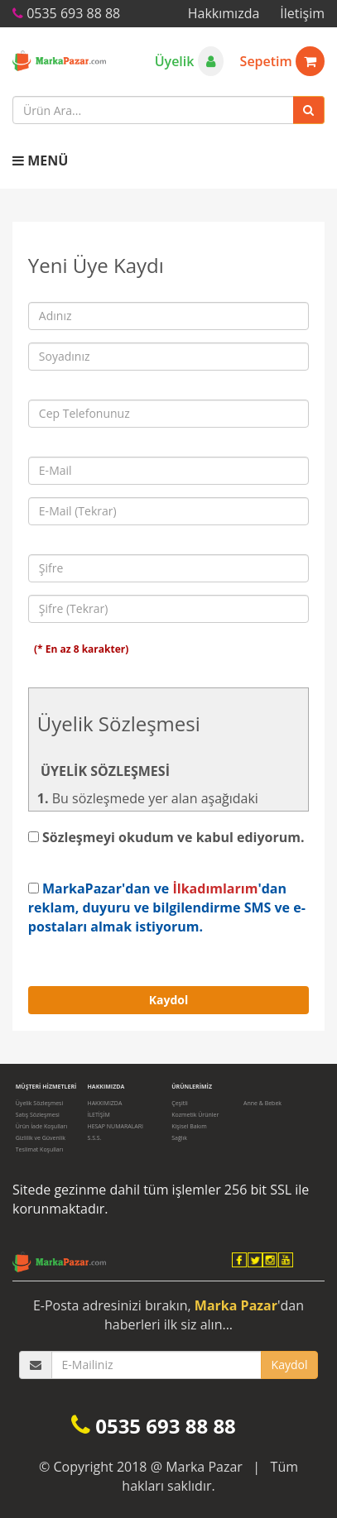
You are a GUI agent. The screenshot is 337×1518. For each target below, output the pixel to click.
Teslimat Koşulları (40, 1149)
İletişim (302, 13)
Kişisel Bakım (188, 1126)
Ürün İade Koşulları (41, 1126)
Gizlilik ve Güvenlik (40, 1138)
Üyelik (189, 61)
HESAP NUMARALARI (115, 1126)
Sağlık (179, 1138)
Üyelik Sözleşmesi (39, 1103)
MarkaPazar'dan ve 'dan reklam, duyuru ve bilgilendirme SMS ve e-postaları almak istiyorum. (167, 907)
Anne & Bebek (262, 1103)
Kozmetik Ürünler (195, 1114)
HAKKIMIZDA (104, 1103)
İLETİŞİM (98, 1114)
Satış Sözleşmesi (38, 1114)
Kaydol (169, 1000)
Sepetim (282, 61)
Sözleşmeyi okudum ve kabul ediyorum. (166, 837)
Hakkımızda (224, 13)
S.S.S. (94, 1138)
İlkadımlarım (215, 888)
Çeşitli (179, 1103)
